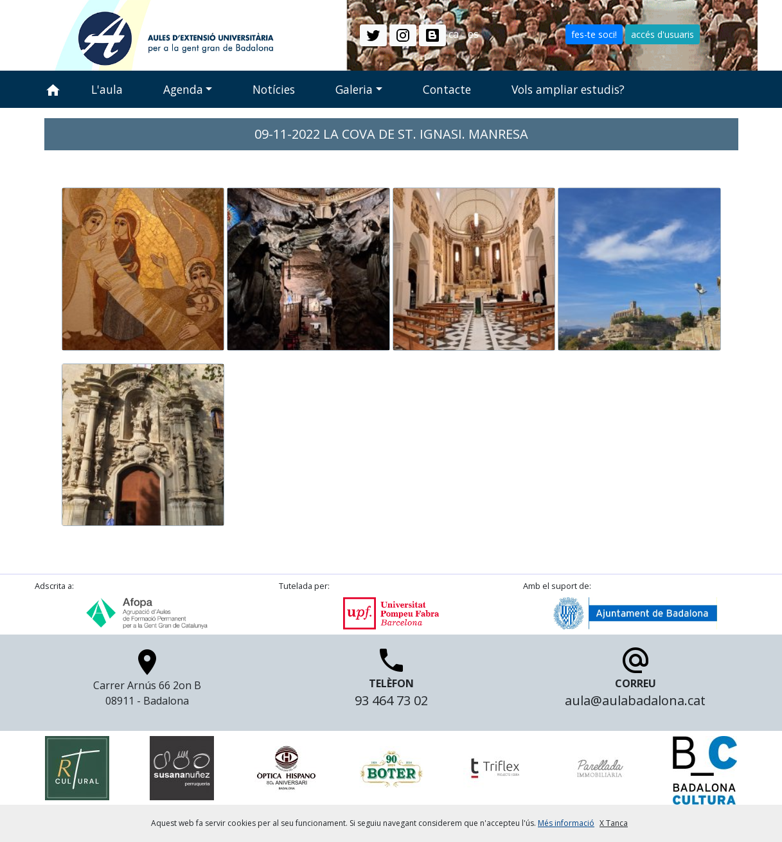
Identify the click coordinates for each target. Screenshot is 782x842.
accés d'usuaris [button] (662, 34)
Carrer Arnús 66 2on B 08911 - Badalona (147, 681)
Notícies (274, 89)
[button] (373, 35)
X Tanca (614, 823)
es (473, 34)
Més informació (566, 823)
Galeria (354, 89)
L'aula (107, 89)
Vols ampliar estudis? (568, 89)
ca (454, 34)
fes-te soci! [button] (594, 34)
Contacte (447, 89)
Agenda (183, 89)
